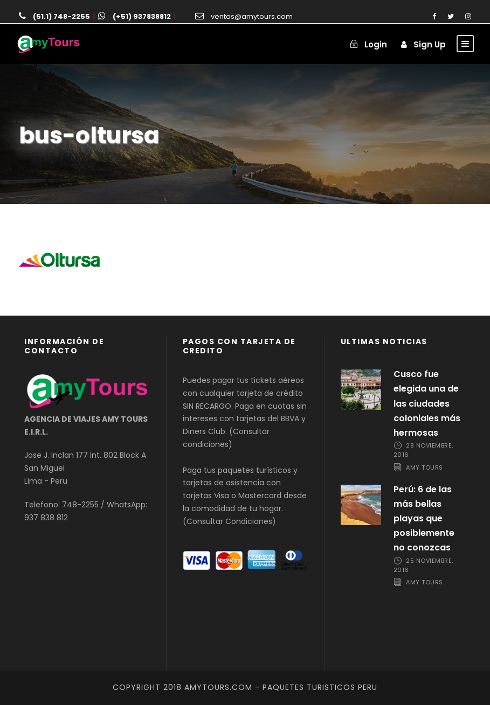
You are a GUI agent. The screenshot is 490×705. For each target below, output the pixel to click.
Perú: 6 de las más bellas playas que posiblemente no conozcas (424, 518)
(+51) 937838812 (142, 16)
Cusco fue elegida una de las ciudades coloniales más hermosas (427, 403)
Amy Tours (424, 467)
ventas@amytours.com (252, 16)
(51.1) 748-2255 (61, 16)
